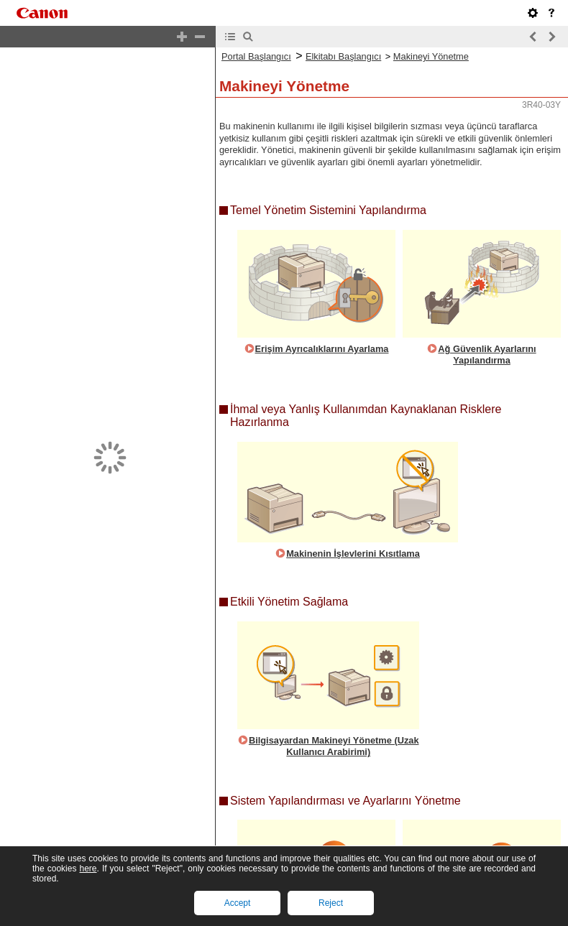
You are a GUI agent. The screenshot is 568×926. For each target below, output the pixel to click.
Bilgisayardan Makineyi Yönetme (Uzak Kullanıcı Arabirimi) (334, 707)
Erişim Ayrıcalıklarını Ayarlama (322, 310)
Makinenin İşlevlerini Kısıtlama (353, 514)
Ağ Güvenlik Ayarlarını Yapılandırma (487, 316)
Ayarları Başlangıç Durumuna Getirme (487, 905)
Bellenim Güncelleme (321, 899)
